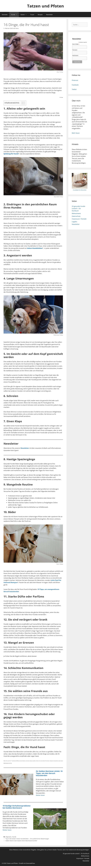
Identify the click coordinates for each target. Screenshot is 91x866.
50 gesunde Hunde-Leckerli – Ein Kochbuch (78, 208)
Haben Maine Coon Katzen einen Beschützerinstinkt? (21, 841)
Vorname (74, 50)
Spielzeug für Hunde (11, 154)
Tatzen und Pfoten (45, 6)
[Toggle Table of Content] (22, 102)
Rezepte (40, 14)
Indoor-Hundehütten (34, 248)
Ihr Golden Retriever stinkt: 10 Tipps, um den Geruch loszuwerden (49, 773)
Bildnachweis (76, 213)
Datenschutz (76, 216)
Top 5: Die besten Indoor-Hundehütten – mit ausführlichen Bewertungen (27, 839)
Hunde (15, 14)
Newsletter (49, 14)
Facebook (75, 85)
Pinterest (75, 80)
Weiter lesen (40, 795)
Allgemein (8, 837)
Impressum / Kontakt (79, 219)
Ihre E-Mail (75, 44)
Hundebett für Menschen (79, 190)
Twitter (74, 89)
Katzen (24, 14)
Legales (74, 222)
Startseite (4, 14)
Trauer (32, 14)
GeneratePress (30, 863)
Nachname (75, 55)
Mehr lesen (76, 133)
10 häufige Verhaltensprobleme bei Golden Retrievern (16, 807)
